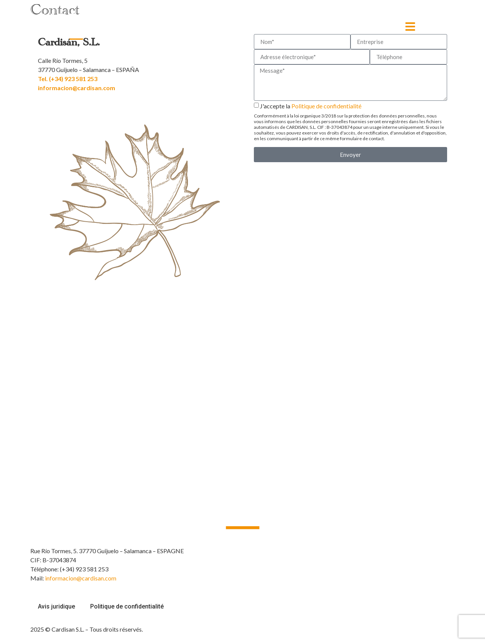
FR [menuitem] (431, 26)
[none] (438, 26)
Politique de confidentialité (326, 106)
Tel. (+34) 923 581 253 (67, 78)
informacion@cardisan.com (76, 87)
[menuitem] (438, 26)
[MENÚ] (410, 26)
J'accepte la (350, 121)
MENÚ (395, 26)
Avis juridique (56, 606)
